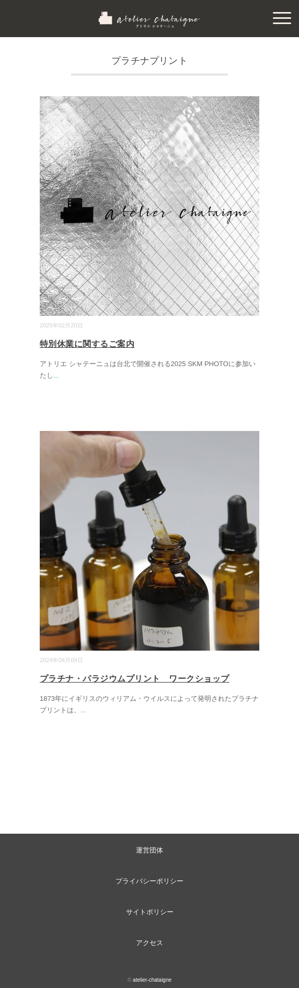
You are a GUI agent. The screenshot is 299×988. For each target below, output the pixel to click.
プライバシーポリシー (149, 881)
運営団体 (149, 850)
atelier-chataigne (152, 980)
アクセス (149, 943)
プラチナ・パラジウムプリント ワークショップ (134, 678)
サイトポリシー (150, 912)
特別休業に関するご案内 (87, 343)
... (56, 375)
